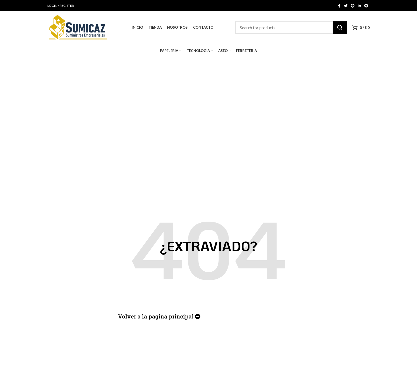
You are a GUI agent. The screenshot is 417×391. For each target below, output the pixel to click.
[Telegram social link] (366, 5)
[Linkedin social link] (359, 5)
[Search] (291, 27)
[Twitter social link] (345, 5)
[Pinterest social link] (352, 5)
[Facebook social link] (339, 5)
